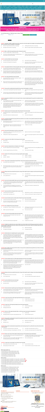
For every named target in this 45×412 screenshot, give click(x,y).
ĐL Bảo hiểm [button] (40, 7)
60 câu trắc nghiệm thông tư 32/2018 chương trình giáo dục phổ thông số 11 (11, 362)
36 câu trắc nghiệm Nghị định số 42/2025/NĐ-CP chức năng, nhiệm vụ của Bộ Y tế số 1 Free (13, 360)
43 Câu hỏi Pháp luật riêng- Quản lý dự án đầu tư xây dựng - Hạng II (10, 352)
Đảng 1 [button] (23, 6)
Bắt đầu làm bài (33, 34)
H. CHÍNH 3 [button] (19, 6)
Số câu (2, 34)
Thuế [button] (4, 7)
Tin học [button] (26, 7)
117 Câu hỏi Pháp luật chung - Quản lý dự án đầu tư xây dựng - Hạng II (10, 353)
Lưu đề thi (26, 34)
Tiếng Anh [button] (5, 6)
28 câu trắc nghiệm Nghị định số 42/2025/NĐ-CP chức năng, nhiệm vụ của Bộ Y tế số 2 (12, 359)
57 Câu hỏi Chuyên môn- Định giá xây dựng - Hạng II (8, 354)
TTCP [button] (12, 7)
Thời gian (9, 34)
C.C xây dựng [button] (14, 9)
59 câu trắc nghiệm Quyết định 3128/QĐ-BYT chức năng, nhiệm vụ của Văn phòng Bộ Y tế (13, 361)
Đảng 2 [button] (27, 6)
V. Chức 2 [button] (36, 6)
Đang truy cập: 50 (3, 408)
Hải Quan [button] (8, 7)
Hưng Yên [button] (15, 7)
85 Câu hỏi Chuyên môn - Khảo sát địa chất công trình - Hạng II (9, 368)
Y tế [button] (23, 7)
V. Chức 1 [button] (31, 6)
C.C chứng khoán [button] (8, 9)
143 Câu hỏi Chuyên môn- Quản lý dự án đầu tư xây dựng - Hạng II (10, 351)
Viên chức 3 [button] (41, 6)
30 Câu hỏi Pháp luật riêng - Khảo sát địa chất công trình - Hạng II (9, 369)
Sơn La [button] (31, 7)
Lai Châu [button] (35, 7)
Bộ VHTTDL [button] (20, 7)
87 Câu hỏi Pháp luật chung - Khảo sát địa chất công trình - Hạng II (10, 370)
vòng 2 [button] (2, 9)
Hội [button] (1, 7)
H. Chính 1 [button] (9, 6)
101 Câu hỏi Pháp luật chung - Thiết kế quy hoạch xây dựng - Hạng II (10, 367)
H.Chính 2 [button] (14, 6)
